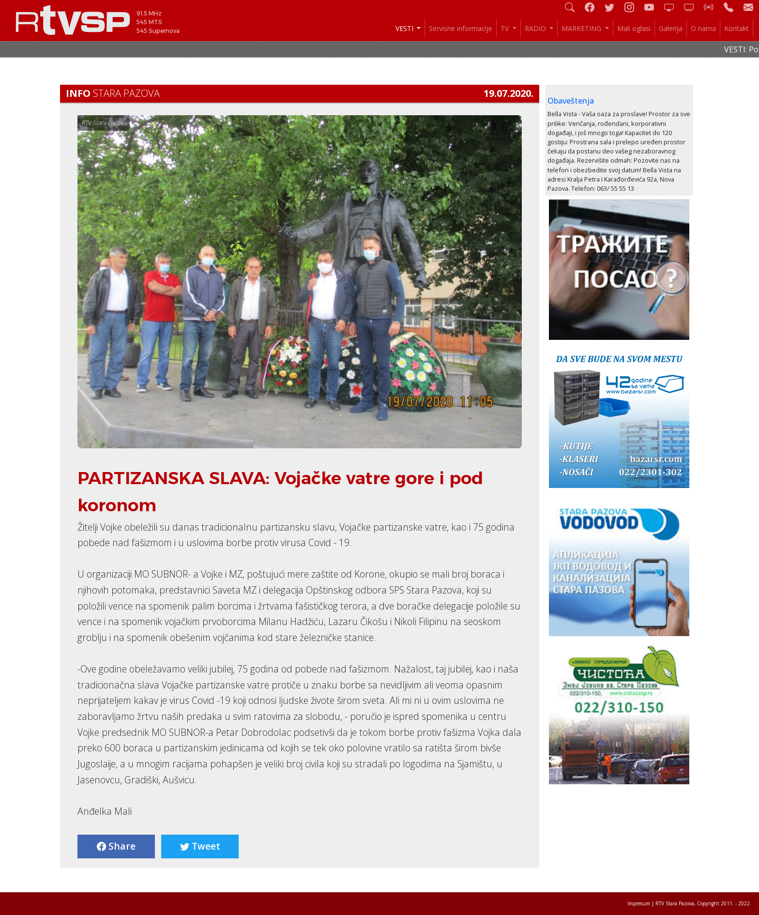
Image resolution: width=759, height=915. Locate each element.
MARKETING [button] (582, 28)
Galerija (671, 28)
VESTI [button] (405, 28)
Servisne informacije (460, 28)
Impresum (638, 903)
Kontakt (736, 28)
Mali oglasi (634, 28)
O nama (703, 28)
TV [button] (506, 28)
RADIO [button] (536, 28)
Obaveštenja (570, 100)
